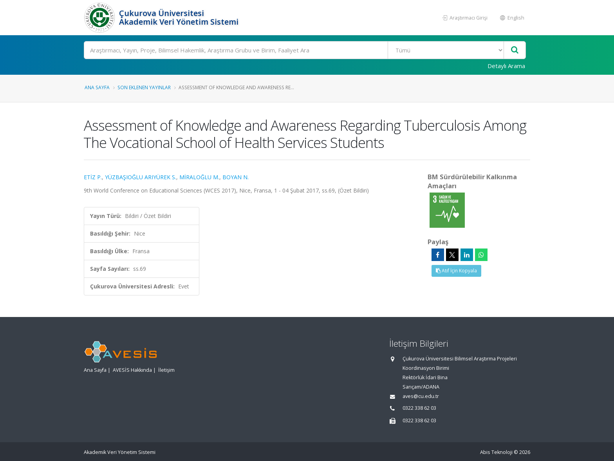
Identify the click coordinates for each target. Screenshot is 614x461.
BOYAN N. (235, 177)
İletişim (166, 370)
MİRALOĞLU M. (199, 177)
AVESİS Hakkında (132, 370)
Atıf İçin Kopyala (456, 270)
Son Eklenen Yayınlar (144, 87)
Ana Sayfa (97, 87)
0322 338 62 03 (419, 408)
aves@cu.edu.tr (421, 396)
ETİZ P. (93, 177)
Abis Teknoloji (496, 452)
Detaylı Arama (506, 66)
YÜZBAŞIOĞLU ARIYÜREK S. (140, 177)
